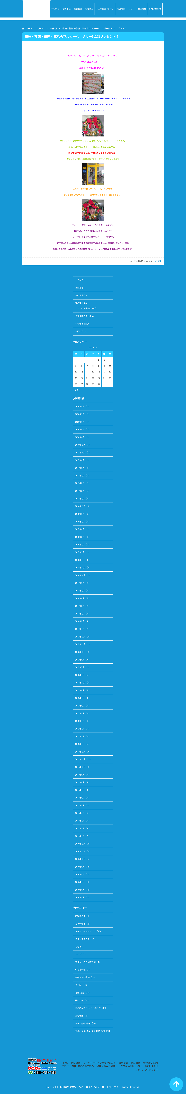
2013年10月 (80, 652)
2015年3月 (79, 544)
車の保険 (79, 1016)
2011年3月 (79, 821)
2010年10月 (80, 859)
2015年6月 (79, 529)
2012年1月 (79, 744)
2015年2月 (79, 552)
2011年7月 (79, 790)
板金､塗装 (79, 993)
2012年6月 (79, 706)
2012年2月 (79, 736)
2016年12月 (80, 506)
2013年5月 (79, 667)
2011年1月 (79, 836)
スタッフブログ (82, 939)
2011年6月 (79, 798)
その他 (78, 947)
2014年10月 (80, 575)
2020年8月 (79, 406)
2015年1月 (79, 560)
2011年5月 (79, 805)
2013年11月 (80, 644)
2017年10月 (80, 452)
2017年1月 (79, 498)
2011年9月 (79, 775)
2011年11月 (80, 759)
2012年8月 (79, 690)
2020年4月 (79, 437)
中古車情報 (80, 970)
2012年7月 (79, 698)
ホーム (29, 28)
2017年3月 (79, 483)
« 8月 (75, 390)
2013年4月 (79, 675)
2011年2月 (79, 828)
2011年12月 (80, 752)
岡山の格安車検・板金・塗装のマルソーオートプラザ (88, 1087)
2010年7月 (79, 882)
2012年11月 (80, 683)
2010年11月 (80, 851)
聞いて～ (79, 1000)
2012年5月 (79, 713)
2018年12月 (80, 445)
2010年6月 (79, 890)
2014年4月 (79, 614)
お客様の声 (80, 916)
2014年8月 (79, 583)
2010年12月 (80, 844)
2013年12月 (80, 637)
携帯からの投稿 (82, 977)
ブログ (41, 28)
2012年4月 (79, 721)
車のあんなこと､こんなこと (88, 1008)
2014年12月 (80, 567)
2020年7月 (79, 414)
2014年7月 (79, 591)
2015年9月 (79, 514)
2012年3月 (79, 729)
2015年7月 (79, 522)
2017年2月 (79, 491)
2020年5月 (79, 429)
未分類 (53, 28)
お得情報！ (80, 924)
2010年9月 (79, 867)
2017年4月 (79, 475)
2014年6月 (79, 598)
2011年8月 (79, 782)
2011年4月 (79, 813)
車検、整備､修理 (83, 1023)
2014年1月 (79, 629)
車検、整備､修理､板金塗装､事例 (90, 1031)
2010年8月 (79, 874)
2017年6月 (79, 460)
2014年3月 (79, 621)
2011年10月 (80, 767)
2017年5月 (79, 468)
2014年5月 (79, 606)
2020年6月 (79, 422)
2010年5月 (79, 897)
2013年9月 (79, 660)
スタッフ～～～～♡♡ (85, 931)
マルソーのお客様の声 (85, 962)
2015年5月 (79, 537)
